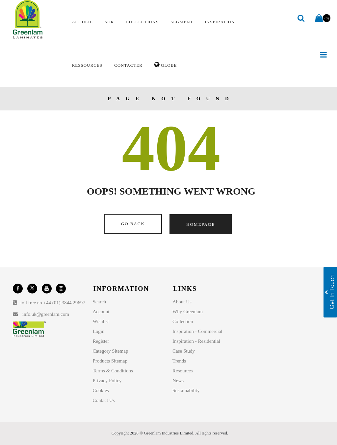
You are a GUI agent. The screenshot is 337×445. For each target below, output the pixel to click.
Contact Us (104, 400)
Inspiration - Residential (196, 341)
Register (101, 341)
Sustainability (186, 390)
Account (101, 311)
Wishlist (101, 321)
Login (99, 331)
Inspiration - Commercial (197, 331)
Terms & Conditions (113, 370)
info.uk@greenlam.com (45, 314)
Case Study (183, 351)
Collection (182, 321)
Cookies (101, 390)
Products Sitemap (110, 360)
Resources (182, 370)
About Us (182, 301)
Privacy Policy (107, 380)
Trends (179, 360)
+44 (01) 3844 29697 (64, 302)
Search (99, 301)
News (178, 380)
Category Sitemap (110, 351)
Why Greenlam (187, 311)
